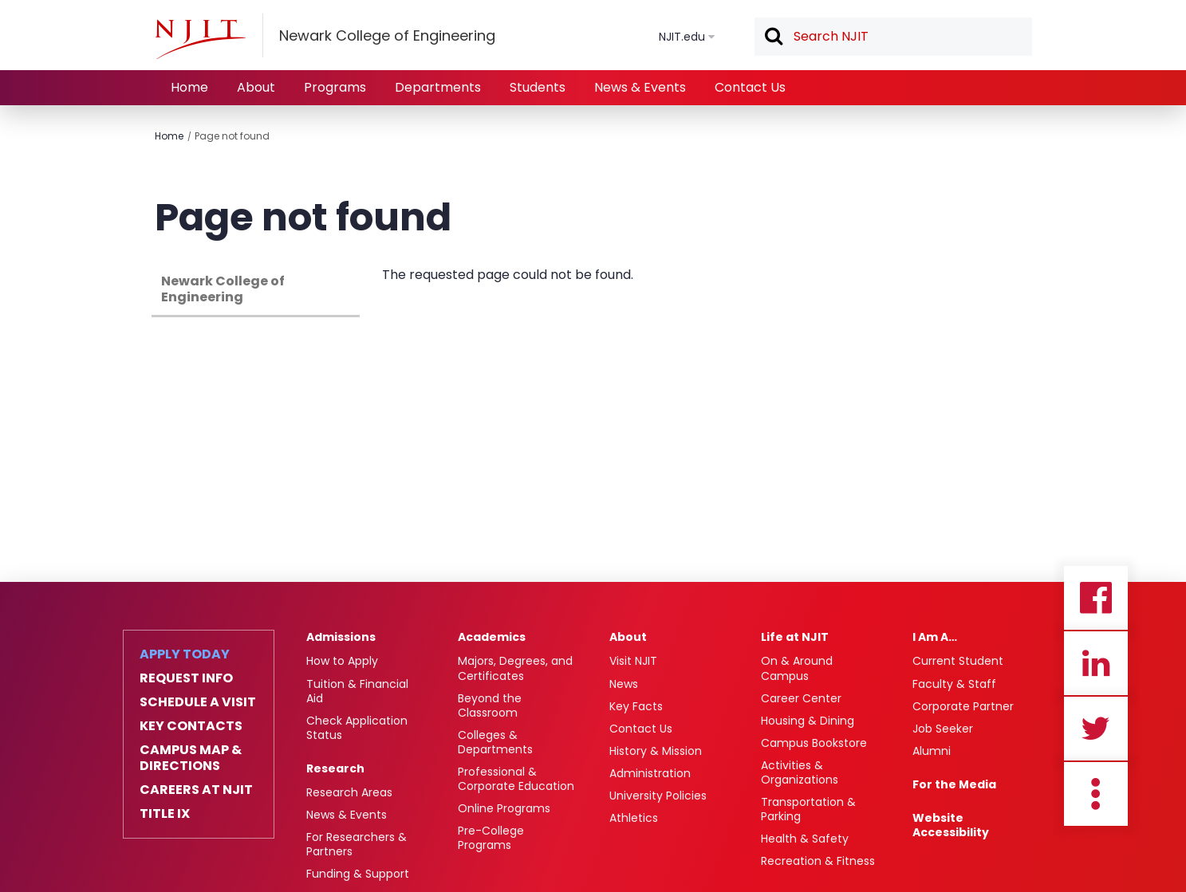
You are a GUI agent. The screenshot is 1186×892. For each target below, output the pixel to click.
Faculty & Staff (954, 684)
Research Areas (349, 792)
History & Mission (655, 751)
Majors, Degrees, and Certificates (515, 668)
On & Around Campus (797, 668)
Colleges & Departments (495, 742)
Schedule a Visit (198, 702)
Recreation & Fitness (818, 861)
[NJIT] (200, 39)
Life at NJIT (795, 637)
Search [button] (773, 37)
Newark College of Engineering (223, 289)
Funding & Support (357, 873)
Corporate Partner (963, 706)
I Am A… (934, 637)
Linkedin (1096, 663)
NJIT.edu (682, 37)
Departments (438, 87)
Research (335, 768)
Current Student (957, 661)
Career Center (801, 698)
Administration (650, 773)
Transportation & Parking (808, 809)
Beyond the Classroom (490, 705)
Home (189, 87)
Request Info (186, 678)
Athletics (633, 818)
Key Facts (636, 706)
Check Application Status (357, 727)
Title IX (165, 814)
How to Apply (342, 661)
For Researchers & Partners (356, 844)
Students (537, 87)
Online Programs (504, 808)
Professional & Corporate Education (516, 778)
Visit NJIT (633, 661)
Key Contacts (191, 726)
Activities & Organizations (799, 772)
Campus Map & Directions (191, 758)
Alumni (931, 751)
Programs (335, 87)
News (623, 684)
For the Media (954, 784)
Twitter (1096, 728)
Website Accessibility (950, 825)
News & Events (640, 87)
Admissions (341, 637)
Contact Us (750, 87)
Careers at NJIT (196, 790)
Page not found (232, 136)
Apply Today (185, 654)
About (256, 87)
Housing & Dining (807, 720)
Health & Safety (805, 838)
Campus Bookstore (814, 743)
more (1096, 794)
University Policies (658, 795)
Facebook (1096, 598)
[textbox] (893, 37)
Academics (492, 637)
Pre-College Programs (491, 837)
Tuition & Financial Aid (357, 691)
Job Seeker (942, 728)
